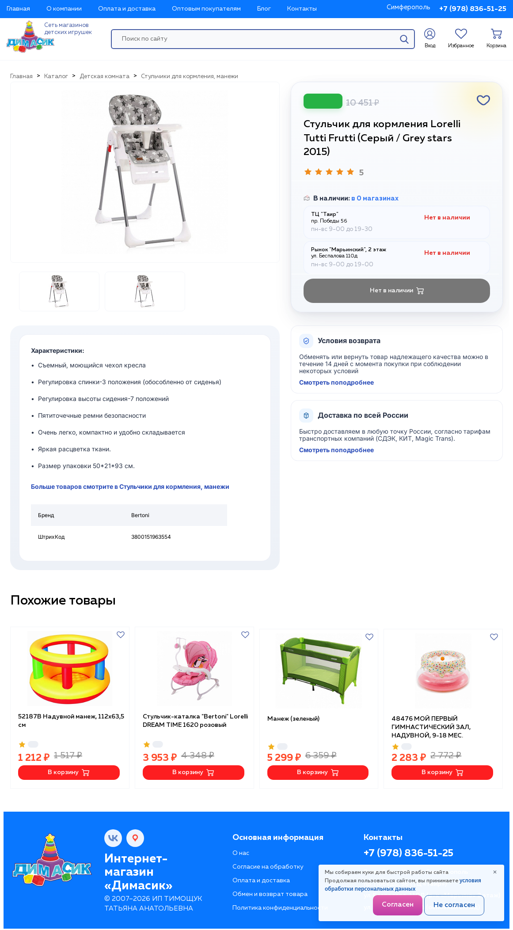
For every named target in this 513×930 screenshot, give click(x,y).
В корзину (69, 770)
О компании (64, 9)
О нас (240, 851)
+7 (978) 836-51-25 (472, 9)
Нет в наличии (397, 291)
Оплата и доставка (127, 9)
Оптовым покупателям (206, 9)
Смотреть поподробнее (336, 382)
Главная (18, 9)
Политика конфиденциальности (280, 906)
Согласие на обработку (268, 865)
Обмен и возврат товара (270, 892)
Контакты (302, 9)
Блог (264, 9)
